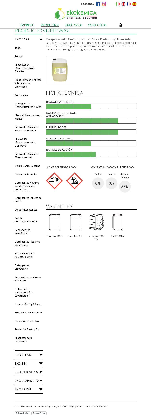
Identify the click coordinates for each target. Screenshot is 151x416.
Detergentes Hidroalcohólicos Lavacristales (24, 292)
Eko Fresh (23, 389)
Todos (18, 47)
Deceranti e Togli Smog (28, 304)
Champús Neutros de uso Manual (28, 117)
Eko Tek (21, 363)
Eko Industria (26, 372)
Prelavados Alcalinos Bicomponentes (26, 155)
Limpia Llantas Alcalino (27, 165)
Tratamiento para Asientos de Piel (24, 255)
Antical (19, 56)
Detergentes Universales (22, 267)
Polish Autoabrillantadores (26, 220)
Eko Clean (23, 354)
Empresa (26, 25)
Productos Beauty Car (27, 329)
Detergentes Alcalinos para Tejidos (27, 243)
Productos (50, 25)
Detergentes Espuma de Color (28, 199)
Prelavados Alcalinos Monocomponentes (26, 128)
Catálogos (73, 25)
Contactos (97, 25)
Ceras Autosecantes (26, 209)
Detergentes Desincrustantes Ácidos (28, 105)
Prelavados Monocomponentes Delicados (25, 142)
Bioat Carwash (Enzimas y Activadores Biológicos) (28, 83)
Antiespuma (21, 94)
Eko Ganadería (27, 380)
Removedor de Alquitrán (28, 312)
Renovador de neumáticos (22, 231)
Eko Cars (22, 39)
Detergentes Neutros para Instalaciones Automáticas (27, 186)
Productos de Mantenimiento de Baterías (25, 68)
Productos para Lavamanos (23, 339)
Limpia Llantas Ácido (26, 174)
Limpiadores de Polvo (27, 320)
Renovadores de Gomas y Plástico (28, 279)
